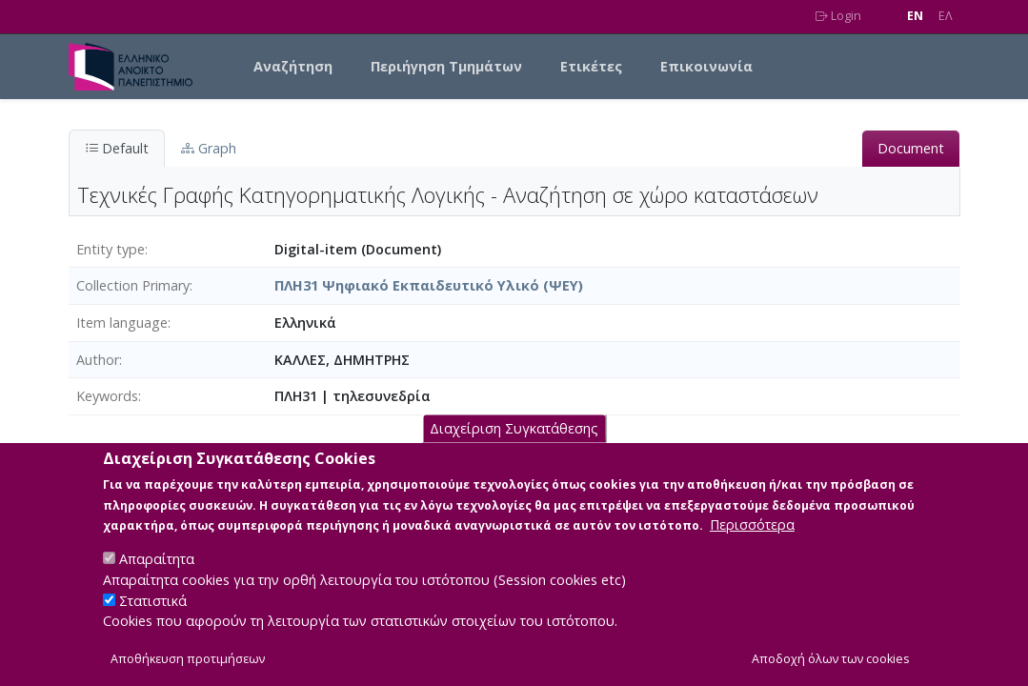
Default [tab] (117, 148)
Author (97, 360)
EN (915, 16)
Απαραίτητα (156, 578)
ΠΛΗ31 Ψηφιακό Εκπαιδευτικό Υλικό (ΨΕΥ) (428, 285)
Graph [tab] (208, 148)
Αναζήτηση (293, 66)
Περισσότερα (752, 544)
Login (838, 16)
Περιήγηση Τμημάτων (446, 66)
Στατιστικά (153, 619)
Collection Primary (133, 285)
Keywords (107, 396)
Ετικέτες (591, 66)
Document (910, 148)
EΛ (945, 16)
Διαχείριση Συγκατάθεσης (514, 447)
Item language (122, 322)
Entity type (110, 249)
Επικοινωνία (706, 66)
